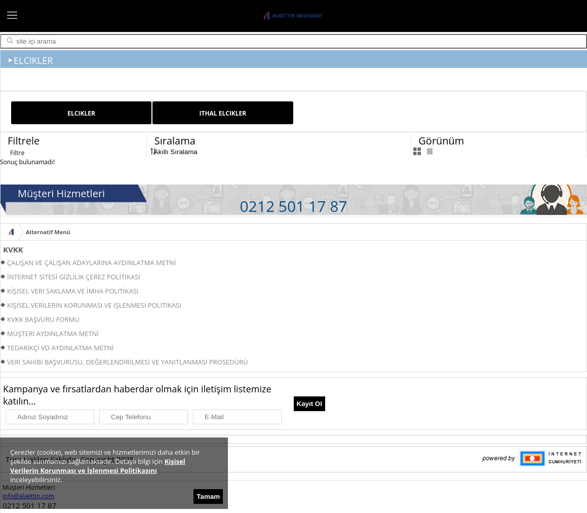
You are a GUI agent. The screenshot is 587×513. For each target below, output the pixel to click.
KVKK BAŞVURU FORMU (43, 319)
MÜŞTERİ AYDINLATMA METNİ (53, 333)
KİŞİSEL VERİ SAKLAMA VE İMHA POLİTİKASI (72, 291)
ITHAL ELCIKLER (222, 113)
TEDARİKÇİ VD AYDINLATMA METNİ (60, 347)
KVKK (13, 249)
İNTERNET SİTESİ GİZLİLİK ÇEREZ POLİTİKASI (73, 276)
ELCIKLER (81, 113)
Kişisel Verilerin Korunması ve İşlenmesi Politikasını (97, 466)
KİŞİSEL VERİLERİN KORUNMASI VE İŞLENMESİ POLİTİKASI (94, 305)
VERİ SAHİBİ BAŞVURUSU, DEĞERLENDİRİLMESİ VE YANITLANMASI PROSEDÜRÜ (127, 362)
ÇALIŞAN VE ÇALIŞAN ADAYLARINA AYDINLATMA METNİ (91, 262)
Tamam (208, 496)
